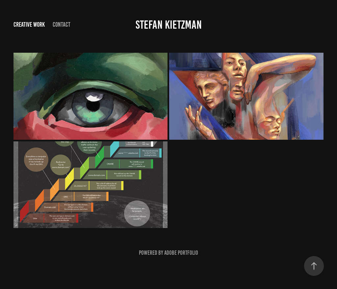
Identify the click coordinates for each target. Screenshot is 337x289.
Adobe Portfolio (181, 252)
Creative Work (29, 24)
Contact (61, 24)
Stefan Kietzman (169, 24)
